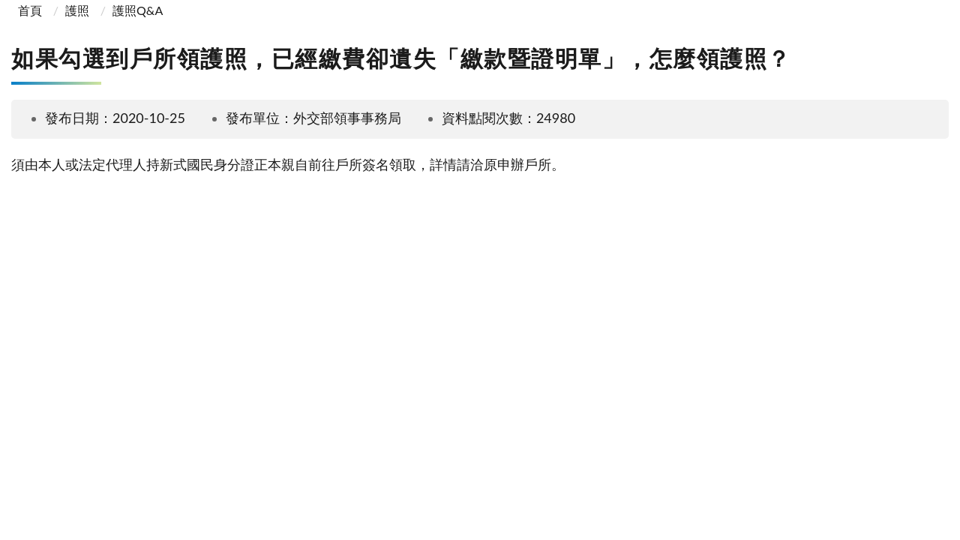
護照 (77, 10)
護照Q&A (137, 10)
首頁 (28, 10)
